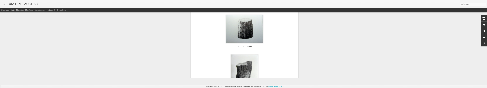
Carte (12, 10)
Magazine (20, 10)
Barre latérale (39, 10)
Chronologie (61, 10)
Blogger (270, 86)
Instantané (51, 10)
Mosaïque (29, 10)
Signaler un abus (278, 86)
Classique (5, 10)
